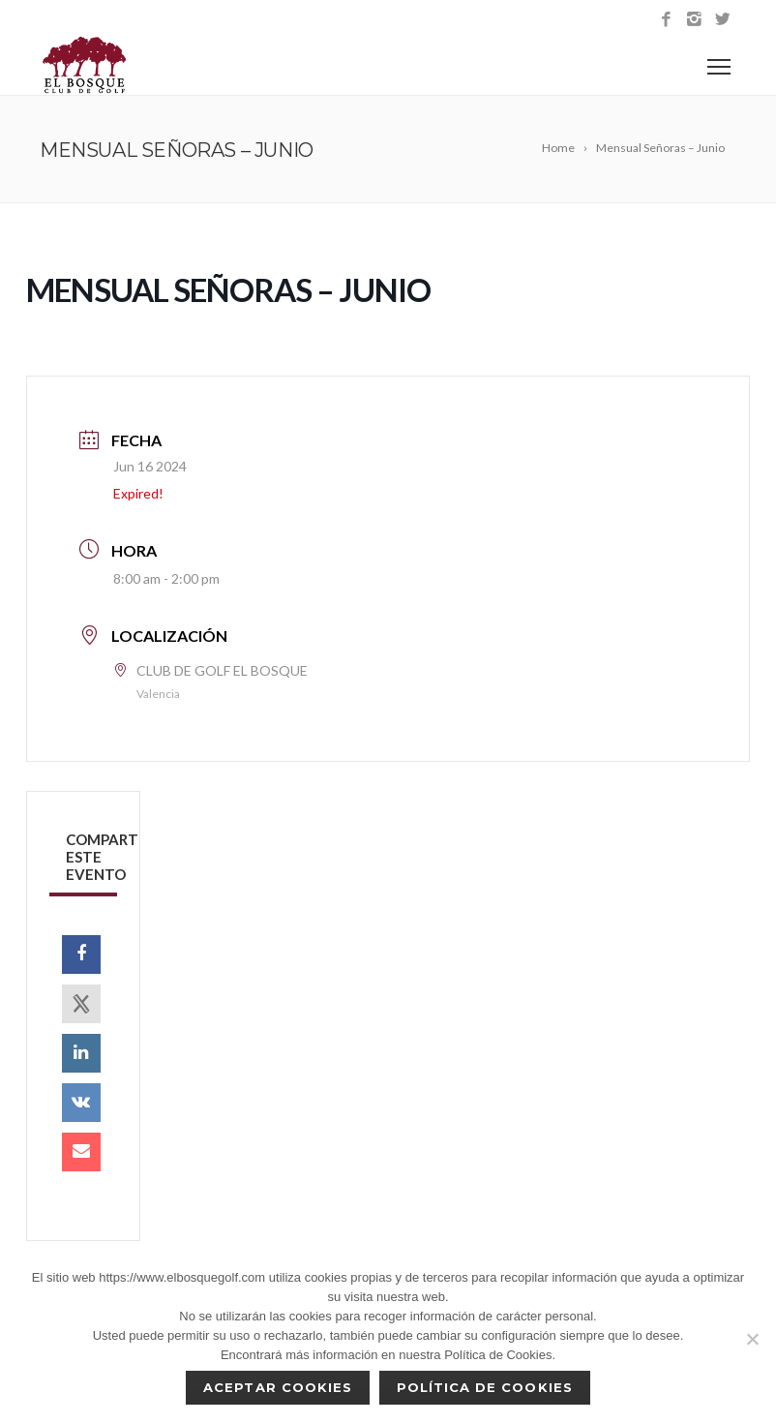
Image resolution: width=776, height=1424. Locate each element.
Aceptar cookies (277, 1387)
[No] (751, 1338)
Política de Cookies (485, 1387)
